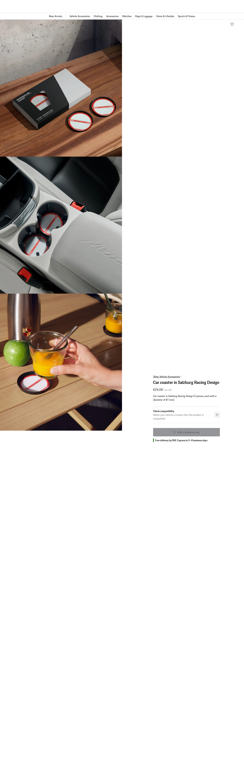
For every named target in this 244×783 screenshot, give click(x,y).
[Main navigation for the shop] (122, 16)
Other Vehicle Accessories (166, 376)
